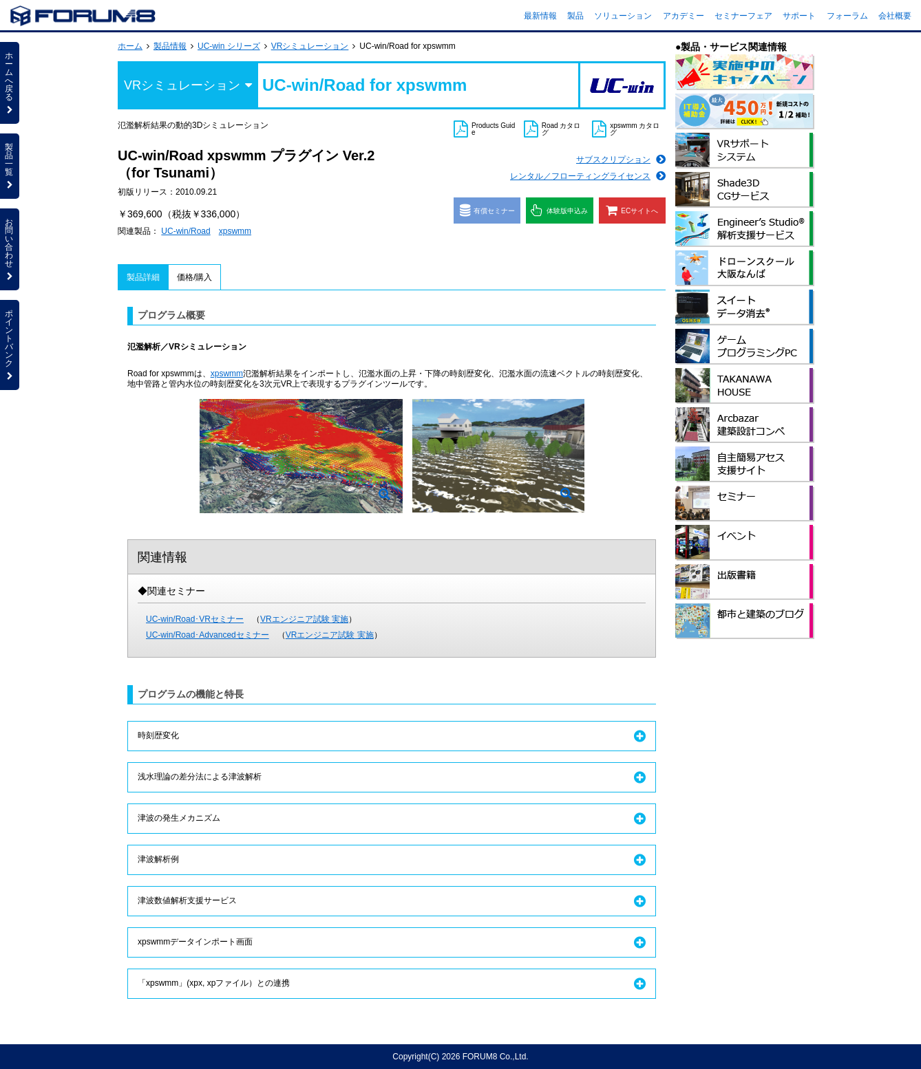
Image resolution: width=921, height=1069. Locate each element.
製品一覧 (9, 165)
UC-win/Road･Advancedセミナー (207, 635)
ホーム (130, 46)
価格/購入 (194, 277)
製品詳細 (143, 277)
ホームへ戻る (9, 82)
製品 (575, 16)
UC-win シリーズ (229, 46)
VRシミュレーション (310, 46)
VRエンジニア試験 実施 (304, 619)
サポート (799, 16)
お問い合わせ (9, 249)
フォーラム (847, 16)
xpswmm (235, 231)
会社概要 (894, 16)
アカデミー (683, 16)
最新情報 (540, 16)
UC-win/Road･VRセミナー (195, 619)
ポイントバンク (9, 344)
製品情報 (170, 46)
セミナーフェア (743, 16)
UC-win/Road (185, 231)
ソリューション (623, 16)
